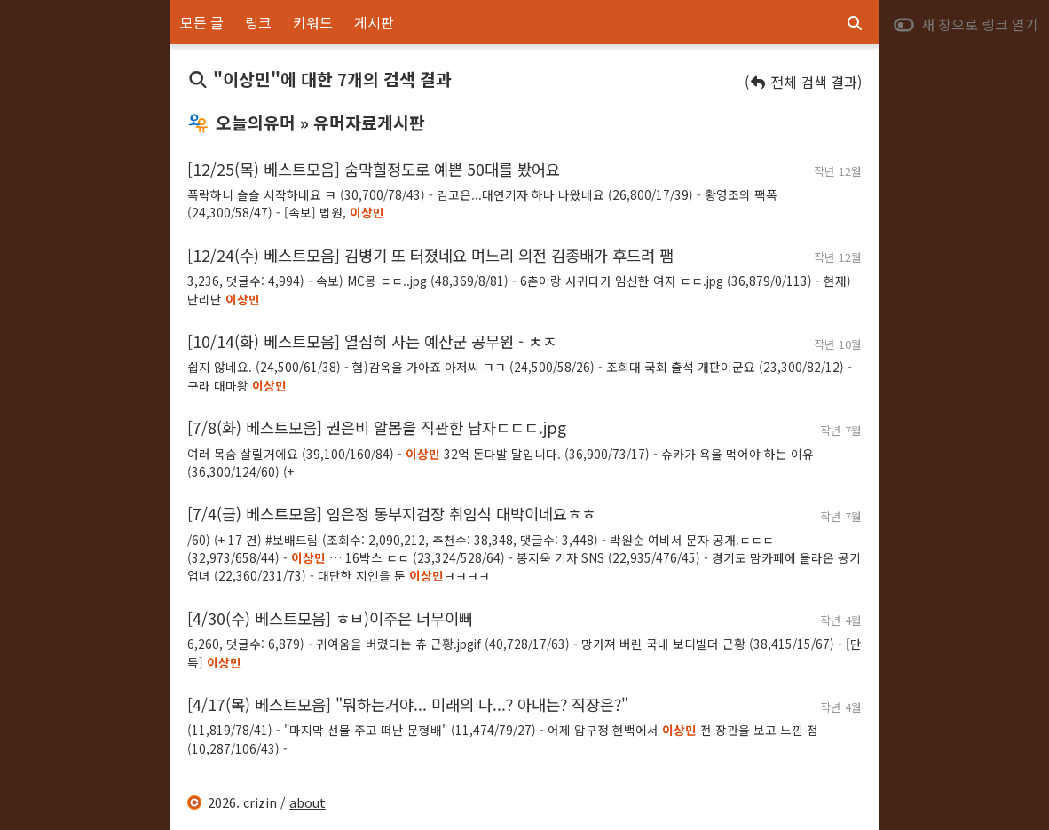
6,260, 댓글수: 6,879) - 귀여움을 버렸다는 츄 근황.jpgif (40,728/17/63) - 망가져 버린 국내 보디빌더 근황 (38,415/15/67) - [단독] (524, 652)
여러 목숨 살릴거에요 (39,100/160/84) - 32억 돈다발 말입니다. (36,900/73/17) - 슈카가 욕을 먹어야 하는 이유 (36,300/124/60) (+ (500, 462)
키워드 (313, 22)
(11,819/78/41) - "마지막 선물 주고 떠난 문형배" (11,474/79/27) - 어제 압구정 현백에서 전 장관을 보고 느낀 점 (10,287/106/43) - (502, 738)
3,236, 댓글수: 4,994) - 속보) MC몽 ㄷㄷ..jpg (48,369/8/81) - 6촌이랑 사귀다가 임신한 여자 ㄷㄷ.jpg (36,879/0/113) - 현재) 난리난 (519, 289)
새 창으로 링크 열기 (965, 24)
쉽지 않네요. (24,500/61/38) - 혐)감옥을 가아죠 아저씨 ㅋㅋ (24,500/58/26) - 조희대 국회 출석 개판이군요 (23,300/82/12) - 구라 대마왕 (519, 375)
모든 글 (202, 22)
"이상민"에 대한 (319, 79)
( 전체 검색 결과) (803, 81)
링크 (258, 22)
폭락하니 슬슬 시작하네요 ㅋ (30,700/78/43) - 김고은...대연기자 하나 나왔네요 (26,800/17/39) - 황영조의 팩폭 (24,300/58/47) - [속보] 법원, (482, 203)
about (307, 802)
